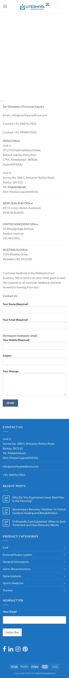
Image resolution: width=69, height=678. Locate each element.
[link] (17, 187)
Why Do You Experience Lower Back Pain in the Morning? (38, 498)
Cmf (5, 547)
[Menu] (5, 6)
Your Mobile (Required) (34, 345)
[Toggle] (64, 547)
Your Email (10, 611)
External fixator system (17, 554)
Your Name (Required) (34, 309)
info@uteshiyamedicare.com (20, 466)
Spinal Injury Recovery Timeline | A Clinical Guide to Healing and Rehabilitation (39, 510)
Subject (34, 361)
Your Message (34, 384)
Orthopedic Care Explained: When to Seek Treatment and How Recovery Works (39, 523)
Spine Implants (12, 576)
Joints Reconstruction (17, 569)
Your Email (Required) (34, 325)
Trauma (7, 590)
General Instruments (16, 561)
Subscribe (12, 632)
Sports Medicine (13, 583)
